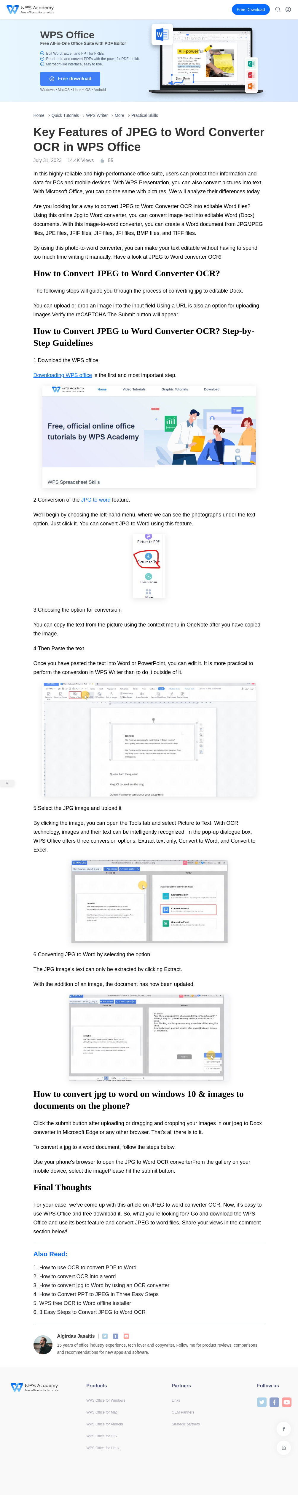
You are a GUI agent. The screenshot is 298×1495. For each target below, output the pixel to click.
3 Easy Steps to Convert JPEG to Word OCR (90, 1312)
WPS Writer (97, 115)
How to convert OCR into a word (75, 1276)
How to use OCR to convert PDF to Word (85, 1268)
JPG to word (96, 500)
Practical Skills (144, 115)
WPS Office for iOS (101, 1436)
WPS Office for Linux (102, 1448)
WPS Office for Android (104, 1424)
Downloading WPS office (63, 375)
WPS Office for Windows (105, 1400)
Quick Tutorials (65, 115)
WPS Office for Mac (101, 1412)
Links (176, 1400)
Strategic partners (186, 1424)
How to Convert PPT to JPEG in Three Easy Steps (96, 1294)
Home (39, 115)
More (119, 115)
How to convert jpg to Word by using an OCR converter (102, 1285)
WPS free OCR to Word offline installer (82, 1303)
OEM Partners (183, 1412)
